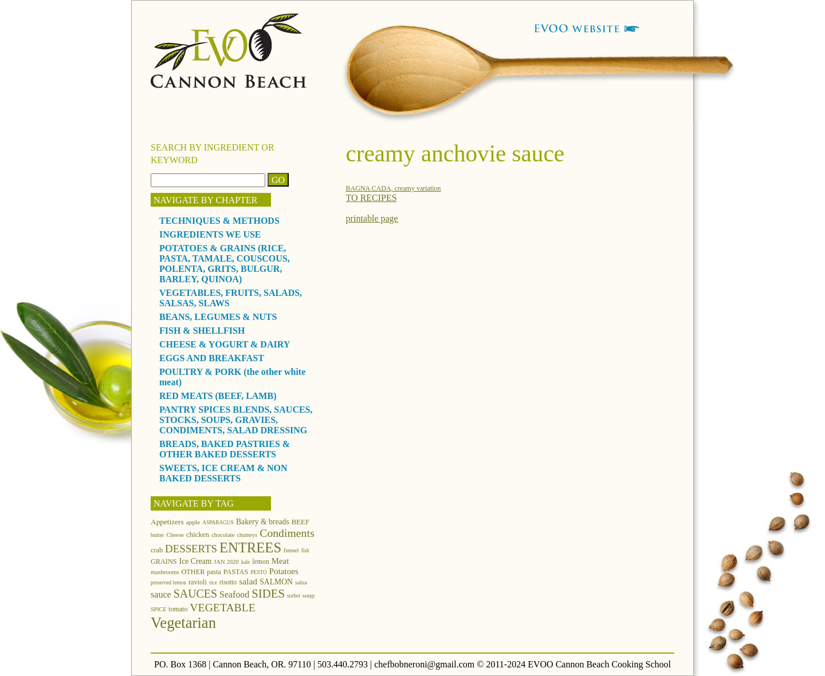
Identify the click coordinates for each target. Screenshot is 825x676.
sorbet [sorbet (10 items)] (293, 596)
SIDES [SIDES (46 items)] (268, 593)
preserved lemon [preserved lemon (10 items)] (168, 583)
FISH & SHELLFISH (202, 330)
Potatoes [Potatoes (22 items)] (283, 571)
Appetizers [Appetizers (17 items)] (167, 521)
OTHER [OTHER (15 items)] (193, 572)
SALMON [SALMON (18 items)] (276, 582)
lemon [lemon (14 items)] (260, 562)
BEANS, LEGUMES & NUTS (218, 317)
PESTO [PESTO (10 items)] (258, 572)
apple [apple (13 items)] (193, 522)
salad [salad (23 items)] (248, 581)
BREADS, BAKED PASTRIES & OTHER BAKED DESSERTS (224, 449)
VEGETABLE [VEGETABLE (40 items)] (223, 607)
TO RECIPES (371, 198)
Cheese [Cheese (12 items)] (175, 535)
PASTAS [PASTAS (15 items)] (236, 572)
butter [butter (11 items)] (157, 535)
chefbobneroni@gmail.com (424, 664)
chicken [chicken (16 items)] (197, 535)
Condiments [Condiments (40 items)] (287, 533)
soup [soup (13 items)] (308, 595)
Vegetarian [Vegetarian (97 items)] (183, 622)
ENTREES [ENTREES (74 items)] (250, 547)
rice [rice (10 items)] (213, 583)
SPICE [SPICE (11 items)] (158, 609)
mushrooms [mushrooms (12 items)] (165, 572)
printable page (372, 218)
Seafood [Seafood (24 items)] (234, 594)
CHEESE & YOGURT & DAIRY (224, 344)
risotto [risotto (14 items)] (228, 582)
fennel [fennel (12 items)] (291, 550)
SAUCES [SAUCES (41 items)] (195, 593)
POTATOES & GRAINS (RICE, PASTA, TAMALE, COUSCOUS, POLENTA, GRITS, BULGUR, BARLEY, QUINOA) (224, 263)
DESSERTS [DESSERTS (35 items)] (191, 549)
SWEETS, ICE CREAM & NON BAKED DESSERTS (223, 473)
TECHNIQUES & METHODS (219, 221)
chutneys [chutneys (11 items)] (247, 535)
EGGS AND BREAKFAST (211, 358)
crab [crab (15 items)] (157, 550)
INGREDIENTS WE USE (210, 234)
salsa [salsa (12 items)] (301, 582)
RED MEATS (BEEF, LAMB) (217, 396)
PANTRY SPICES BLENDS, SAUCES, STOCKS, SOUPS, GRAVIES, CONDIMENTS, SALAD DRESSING (236, 420)
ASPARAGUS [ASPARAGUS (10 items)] (218, 522)
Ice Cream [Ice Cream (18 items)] (195, 561)
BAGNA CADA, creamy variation (393, 188)
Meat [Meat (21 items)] (280, 561)
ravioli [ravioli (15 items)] (197, 582)
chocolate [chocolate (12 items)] (223, 535)
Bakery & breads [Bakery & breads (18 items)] (262, 521)
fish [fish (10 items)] (305, 551)
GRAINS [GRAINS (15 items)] (164, 562)
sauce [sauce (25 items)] (161, 594)
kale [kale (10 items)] (245, 562)
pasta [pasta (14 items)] (214, 572)
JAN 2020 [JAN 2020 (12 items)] (226, 562)
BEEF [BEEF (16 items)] (300, 522)
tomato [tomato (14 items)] (177, 609)
